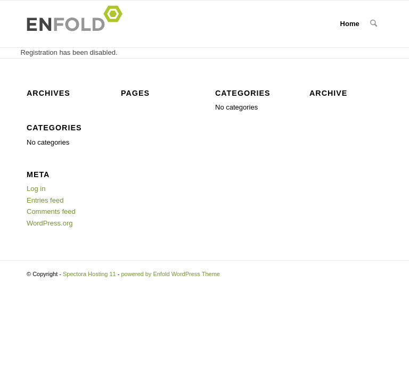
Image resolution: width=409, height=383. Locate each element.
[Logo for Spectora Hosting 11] (78, 24)
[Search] (373, 24)
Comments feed (51, 211)
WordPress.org (49, 223)
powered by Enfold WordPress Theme (170, 274)
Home (349, 24)
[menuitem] (373, 24)
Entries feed (45, 200)
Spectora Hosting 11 (89, 274)
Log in (36, 189)
